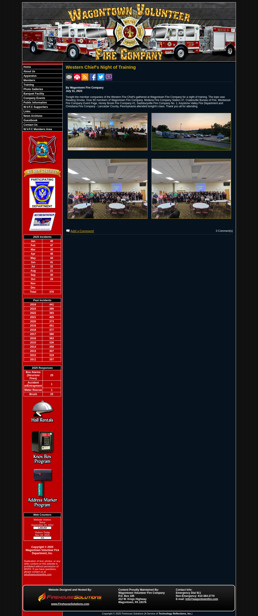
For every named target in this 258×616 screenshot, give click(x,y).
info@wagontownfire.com (38, 574)
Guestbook (30, 120)
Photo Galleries (33, 89)
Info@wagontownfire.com (201, 599)
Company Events (34, 98)
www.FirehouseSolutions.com (70, 604)
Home (27, 67)
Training (28, 84)
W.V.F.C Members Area (37, 129)
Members (29, 80)
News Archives (32, 115)
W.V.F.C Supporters (35, 107)
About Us (29, 71)
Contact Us (30, 124)
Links (27, 111)
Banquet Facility (33, 93)
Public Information (35, 102)
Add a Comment (82, 231)
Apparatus (30, 75)
